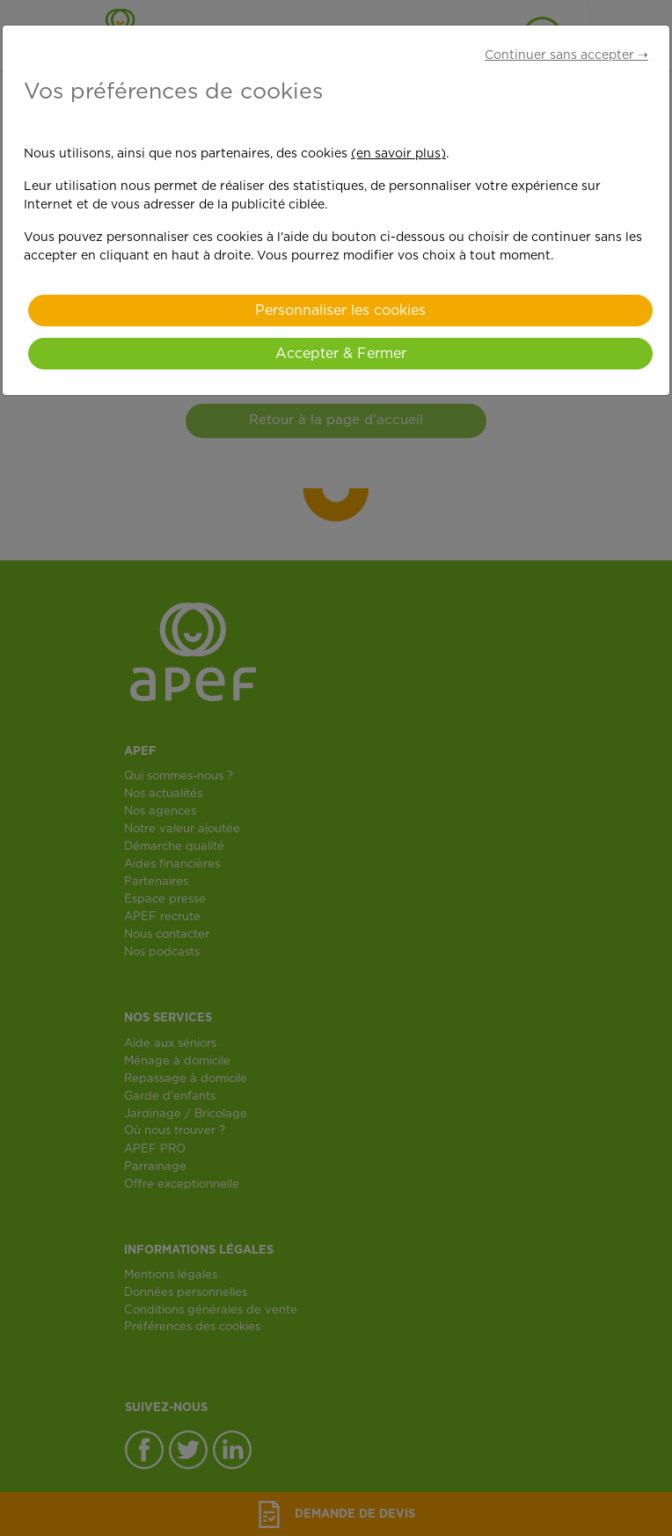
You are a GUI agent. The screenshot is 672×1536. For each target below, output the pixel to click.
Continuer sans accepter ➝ (566, 55)
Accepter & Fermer (340, 354)
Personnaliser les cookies (340, 311)
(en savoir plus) (398, 154)
